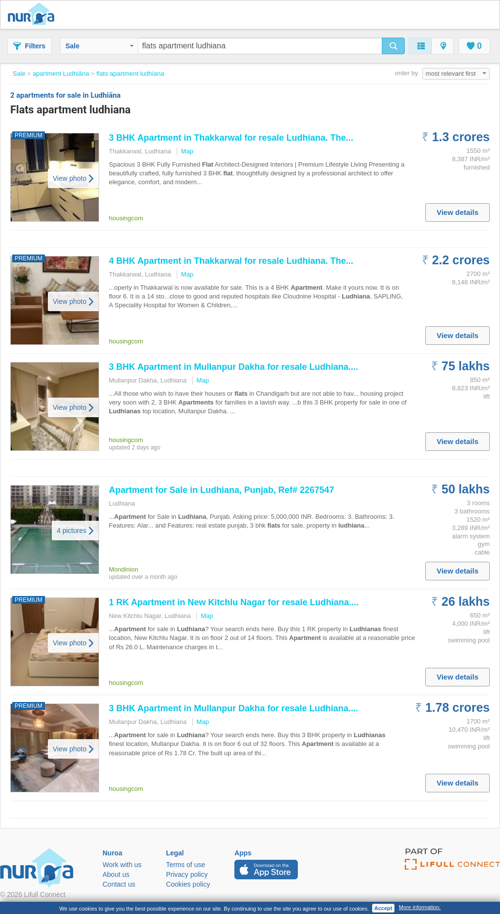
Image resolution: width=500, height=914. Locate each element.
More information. (420, 907)
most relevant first (456, 73)
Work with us (122, 865)
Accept (384, 908)
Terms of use (185, 865)
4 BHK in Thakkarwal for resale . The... (231, 261)
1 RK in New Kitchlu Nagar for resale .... (233, 602)
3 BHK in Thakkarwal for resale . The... (231, 138)
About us (116, 874)
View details (458, 212)
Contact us (119, 884)
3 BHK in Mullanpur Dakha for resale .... (233, 367)
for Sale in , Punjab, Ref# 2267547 (221, 490)
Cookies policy (188, 884)
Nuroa (33, 14)
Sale (99, 46)
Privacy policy (187, 874)
